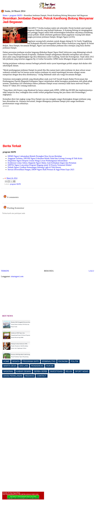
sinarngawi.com (17, 276)
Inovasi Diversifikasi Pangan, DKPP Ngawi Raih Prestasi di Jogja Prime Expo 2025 (41, 169)
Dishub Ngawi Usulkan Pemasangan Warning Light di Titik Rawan (34, 167)
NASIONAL (8, 371)
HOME (6, 361)
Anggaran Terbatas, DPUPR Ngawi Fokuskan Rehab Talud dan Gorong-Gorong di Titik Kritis (45, 158)
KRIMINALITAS (48, 361)
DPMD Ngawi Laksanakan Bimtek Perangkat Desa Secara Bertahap (35, 156)
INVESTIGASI (56, 371)
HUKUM (49, 366)
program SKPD (16, 15)
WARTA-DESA (9, 366)
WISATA (16, 361)
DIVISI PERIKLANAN (12, 376)
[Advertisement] (23, 126)
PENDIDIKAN (37, 366)
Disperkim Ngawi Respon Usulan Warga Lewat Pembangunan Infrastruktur (38, 161)
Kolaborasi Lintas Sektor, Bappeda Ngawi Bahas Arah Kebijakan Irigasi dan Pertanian (42, 163)
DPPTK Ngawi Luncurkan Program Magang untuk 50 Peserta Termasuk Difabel (39, 165)
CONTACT (41, 376)
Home (5, 15)
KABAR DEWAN (23, 371)
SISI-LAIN (23, 366)
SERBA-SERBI (40, 371)
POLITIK (74, 361)
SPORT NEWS (81, 371)
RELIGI (69, 371)
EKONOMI (63, 361)
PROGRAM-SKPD (31, 361)
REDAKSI (29, 376)
